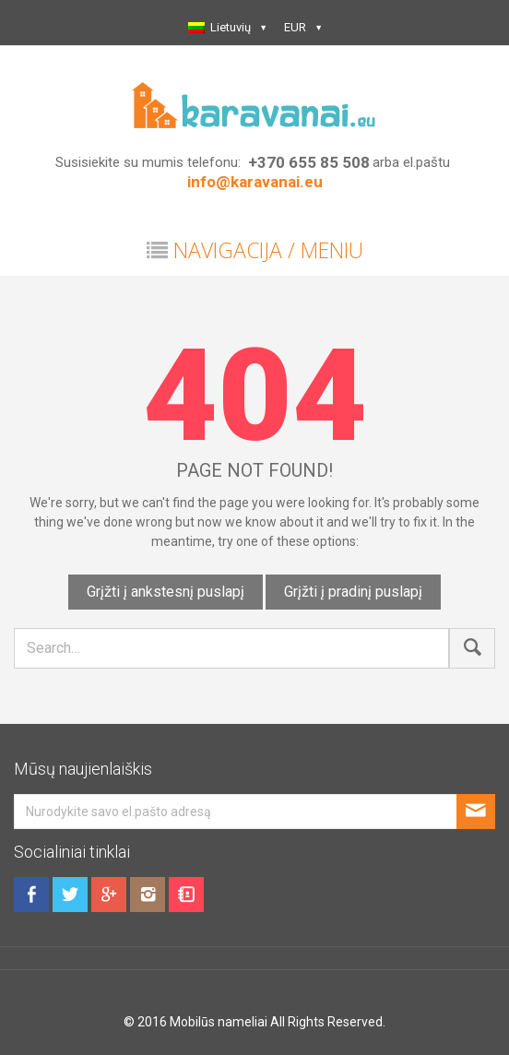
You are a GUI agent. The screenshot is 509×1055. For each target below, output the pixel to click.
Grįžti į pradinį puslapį (353, 591)
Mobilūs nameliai (218, 1021)
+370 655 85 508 (309, 162)
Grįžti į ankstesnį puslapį (165, 591)
